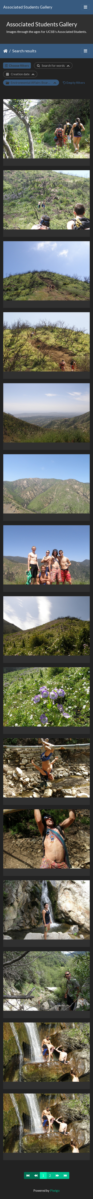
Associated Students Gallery (27, 7)
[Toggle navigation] (85, 7)
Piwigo (55, 1190)
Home (5, 51)
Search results (24, 50)
